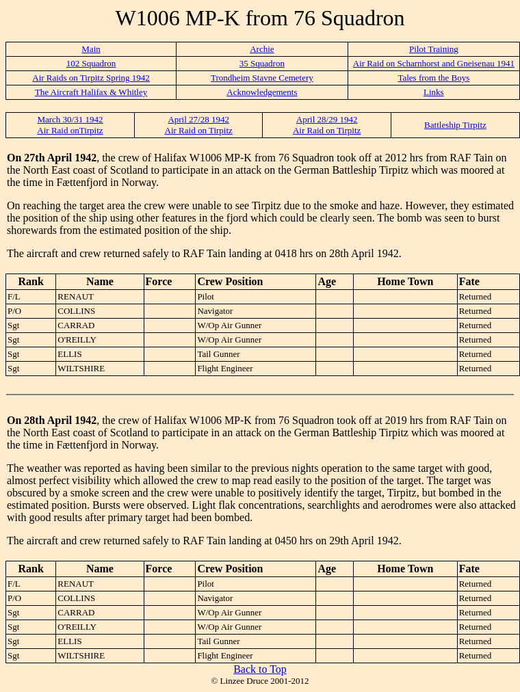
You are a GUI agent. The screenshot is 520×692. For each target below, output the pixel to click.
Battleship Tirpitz (455, 125)
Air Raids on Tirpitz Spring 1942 (91, 77)
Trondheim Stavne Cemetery (262, 77)
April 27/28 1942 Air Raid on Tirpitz (199, 124)
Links (434, 92)
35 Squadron (262, 63)
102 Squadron (91, 63)
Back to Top (260, 669)
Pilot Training (433, 49)
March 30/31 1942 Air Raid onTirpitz (70, 124)
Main (90, 49)
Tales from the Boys (433, 77)
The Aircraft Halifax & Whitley (91, 92)
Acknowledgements (261, 92)
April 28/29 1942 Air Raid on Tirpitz (327, 124)
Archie (262, 49)
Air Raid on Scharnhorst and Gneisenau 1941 (434, 63)
